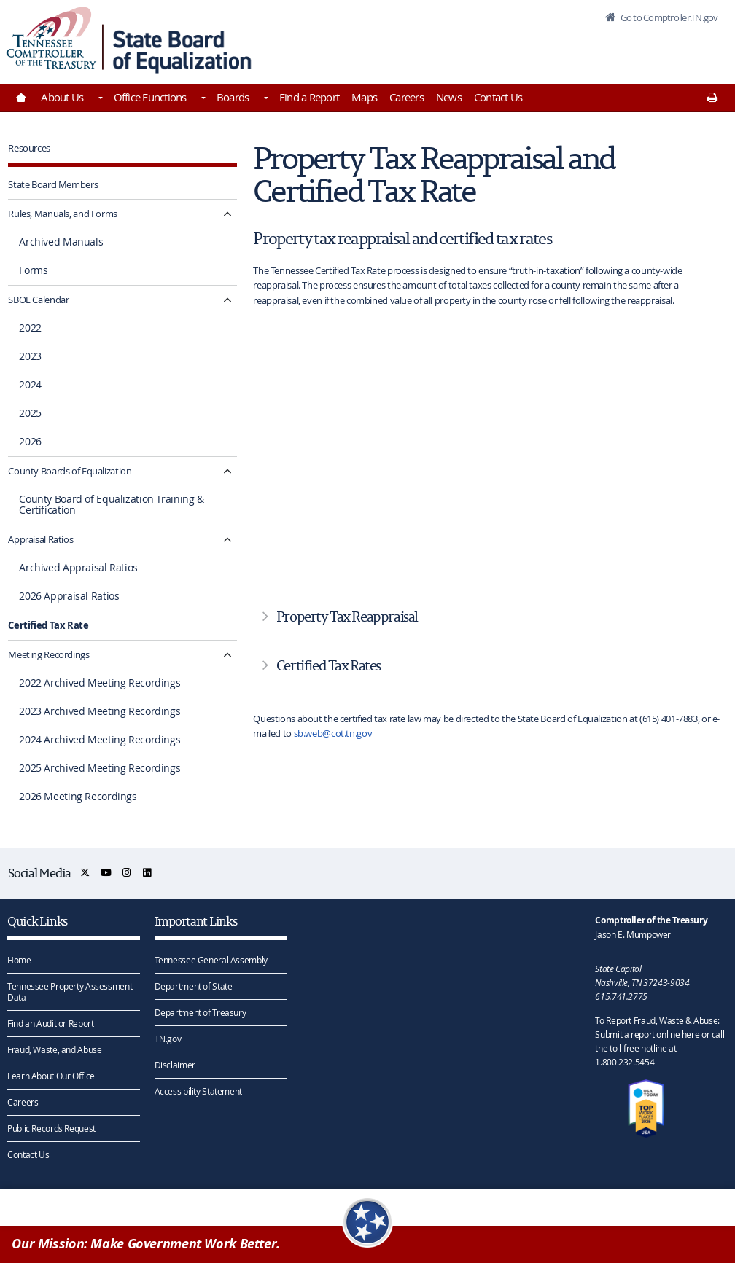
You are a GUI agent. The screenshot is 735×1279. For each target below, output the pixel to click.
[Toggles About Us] (99, 99)
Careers (406, 97)
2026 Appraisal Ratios (69, 596)
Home (19, 960)
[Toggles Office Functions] (202, 99)
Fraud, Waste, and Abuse (54, 1049)
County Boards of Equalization (69, 470)
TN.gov (168, 1038)
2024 (30, 384)
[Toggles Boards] (264, 99)
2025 (30, 413)
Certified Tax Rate (48, 625)
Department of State (194, 986)
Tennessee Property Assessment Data (69, 991)
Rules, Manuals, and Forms (62, 213)
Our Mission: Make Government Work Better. (146, 1244)
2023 (30, 356)
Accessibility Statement (198, 1091)
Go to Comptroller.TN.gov (668, 17)
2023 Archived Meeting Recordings (99, 711)
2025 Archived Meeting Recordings (99, 768)
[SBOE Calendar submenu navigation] (228, 300)
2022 (30, 328)
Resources (29, 148)
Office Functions (150, 97)
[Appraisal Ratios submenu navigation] (228, 539)
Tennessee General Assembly (211, 960)
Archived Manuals (61, 242)
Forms (33, 270)
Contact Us (498, 97)
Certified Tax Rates (328, 665)
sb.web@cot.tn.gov (333, 733)
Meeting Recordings (48, 654)
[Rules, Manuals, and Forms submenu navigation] (228, 214)
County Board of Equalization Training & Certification (111, 505)
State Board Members (53, 184)
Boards (233, 97)
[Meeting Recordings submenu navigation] (228, 655)
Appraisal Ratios (40, 539)
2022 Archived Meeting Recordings (99, 682)
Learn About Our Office (51, 1076)
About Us (62, 97)
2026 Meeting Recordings (77, 796)
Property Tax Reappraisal (347, 616)
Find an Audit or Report (50, 1023)
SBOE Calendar (38, 299)
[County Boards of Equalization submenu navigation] (228, 471)
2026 (30, 441)
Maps (364, 97)
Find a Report (309, 97)
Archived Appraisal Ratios (78, 567)
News (449, 97)
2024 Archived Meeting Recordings (99, 739)
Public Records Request (51, 1128)
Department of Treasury (200, 1012)
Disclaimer (175, 1065)
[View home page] (51, 38)
